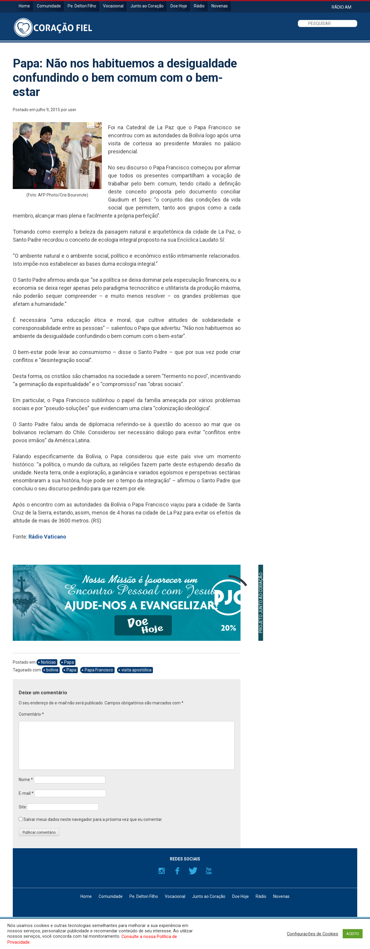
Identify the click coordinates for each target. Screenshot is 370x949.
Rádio (199, 6)
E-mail (26, 793)
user (72, 109)
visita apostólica (136, 670)
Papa (69, 662)
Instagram (161, 870)
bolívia (52, 670)
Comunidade (49, 6)
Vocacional (113, 6)
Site (22, 807)
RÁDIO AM (341, 7)
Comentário (31, 714)
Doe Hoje (178, 6)
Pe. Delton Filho (82, 6)
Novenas (219, 6)
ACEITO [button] (352, 933)
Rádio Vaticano (47, 536)
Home (24, 6)
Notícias (48, 662)
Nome (26, 779)
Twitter (193, 870)
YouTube (208, 870)
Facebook (177, 870)
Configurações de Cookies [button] (312, 934)
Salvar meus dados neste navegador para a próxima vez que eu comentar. (92, 819)
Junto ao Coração (147, 6)
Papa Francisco (99, 670)
